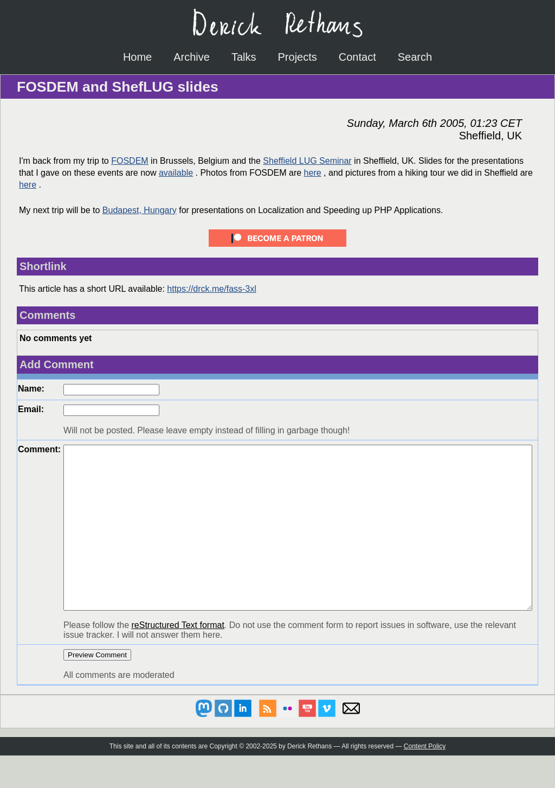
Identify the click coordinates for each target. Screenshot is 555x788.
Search (415, 57)
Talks (243, 57)
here (312, 172)
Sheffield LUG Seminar (307, 160)
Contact (357, 57)
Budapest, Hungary (139, 210)
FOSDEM (129, 160)
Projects (297, 57)
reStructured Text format (178, 657)
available (176, 172)
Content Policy (425, 779)
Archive (191, 57)
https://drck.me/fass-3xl (211, 288)
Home (137, 57)
